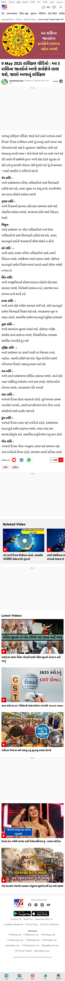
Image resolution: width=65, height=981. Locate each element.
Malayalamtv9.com (49, 945)
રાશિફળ (15, 467)
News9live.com (12, 945)
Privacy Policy (31, 924)
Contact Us (15, 919)
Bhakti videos (30, 19)
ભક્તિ (5, 467)
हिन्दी (4, 2)
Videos (19, 19)
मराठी (33, 2)
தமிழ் (52, 2)
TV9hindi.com (14, 934)
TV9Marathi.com (31, 934)
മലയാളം (59, 2)
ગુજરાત (34, 13)
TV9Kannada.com (15, 940)
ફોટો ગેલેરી (52, 13)
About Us (28, 919)
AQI (48, 7)
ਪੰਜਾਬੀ (45, 2)
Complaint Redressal (13, 924)
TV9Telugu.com (48, 934)
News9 (11, 2)
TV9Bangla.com (32, 940)
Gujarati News (7, 19)
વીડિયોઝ (42, 13)
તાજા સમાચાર (11, 13)
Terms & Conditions (49, 924)
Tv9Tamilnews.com (30, 945)
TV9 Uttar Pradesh (23, 950)
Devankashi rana (16, 80)
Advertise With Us (43, 919)
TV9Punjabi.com (49, 940)
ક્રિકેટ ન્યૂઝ (24, 13)
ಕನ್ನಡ (19, 2)
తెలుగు (25, 2)
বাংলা (39, 2)
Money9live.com (41, 950)
